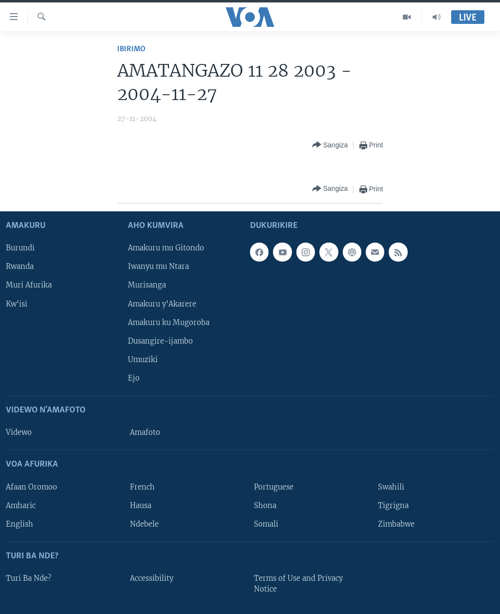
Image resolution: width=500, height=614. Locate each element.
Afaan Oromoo (31, 486)
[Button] (330, 145)
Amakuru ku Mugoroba (168, 322)
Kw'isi (16, 303)
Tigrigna (393, 505)
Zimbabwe (396, 523)
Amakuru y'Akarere (162, 303)
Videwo (19, 432)
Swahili (391, 486)
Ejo (134, 378)
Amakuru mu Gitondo (166, 248)
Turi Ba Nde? (28, 578)
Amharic (21, 505)
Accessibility (151, 578)
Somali (266, 523)
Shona (265, 505)
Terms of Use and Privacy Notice (298, 584)
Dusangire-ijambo (160, 340)
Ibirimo (131, 49)
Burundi (20, 248)
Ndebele (144, 523)
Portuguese (273, 486)
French (142, 486)
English (19, 523)
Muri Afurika (29, 285)
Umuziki (143, 359)
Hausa (140, 505)
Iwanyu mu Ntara (158, 266)
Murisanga (147, 285)
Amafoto (145, 432)
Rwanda (20, 266)
